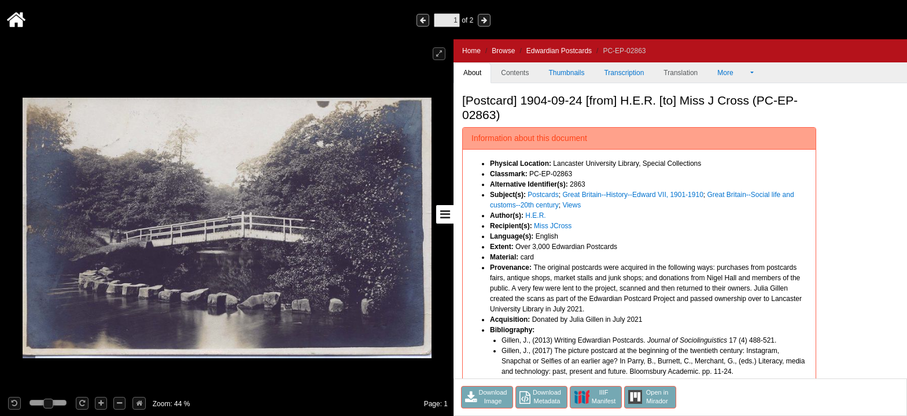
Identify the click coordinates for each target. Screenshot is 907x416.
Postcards (543, 195)
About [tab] (472, 73)
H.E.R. (535, 215)
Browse (503, 51)
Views (571, 205)
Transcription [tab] (624, 73)
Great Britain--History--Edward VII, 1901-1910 (632, 195)
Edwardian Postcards (559, 51)
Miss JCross (553, 226)
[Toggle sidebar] (445, 214)
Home (471, 51)
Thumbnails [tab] (566, 73)
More (733, 73)
